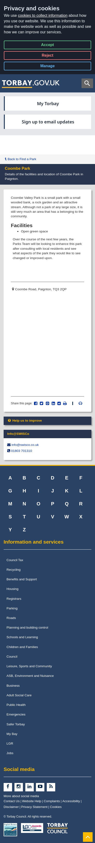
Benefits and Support (22, 579)
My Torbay (48, 103)
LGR (10, 743)
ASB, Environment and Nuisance (30, 676)
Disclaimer (11, 807)
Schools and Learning (22, 637)
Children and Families (22, 647)
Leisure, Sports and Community (29, 666)
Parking (12, 608)
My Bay (12, 734)
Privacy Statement (34, 807)
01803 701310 (21, 451)
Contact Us (12, 801)
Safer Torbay (16, 724)
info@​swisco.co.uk (25, 445)
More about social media (21, 796)
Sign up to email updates (48, 122)
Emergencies (16, 714)
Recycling (13, 569)
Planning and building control (27, 627)
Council (12, 656)
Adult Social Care (19, 695)
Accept (47, 46)
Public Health (16, 705)
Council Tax (15, 560)
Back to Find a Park (20, 159)
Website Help (31, 801)
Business (13, 685)
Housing (12, 589)
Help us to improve (24, 420)
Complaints (52, 801)
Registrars (14, 598)
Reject (47, 56)
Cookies (56, 807)
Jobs (10, 753)
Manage (51, 67)
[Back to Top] (87, 836)
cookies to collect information (42, 15)
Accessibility (71, 801)
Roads (11, 618)
